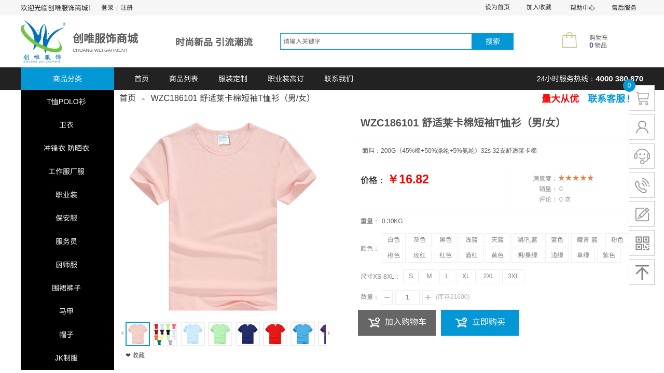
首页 (141, 79)
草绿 (583, 255)
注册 (126, 7)
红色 (445, 255)
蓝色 (557, 239)
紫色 (609, 255)
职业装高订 (286, 79)
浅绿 (557, 255)
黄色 (497, 255)
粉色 (617, 239)
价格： (373, 180)
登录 (107, 7)
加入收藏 (539, 7)
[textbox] (376, 41)
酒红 (471, 255)
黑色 (445, 239)
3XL (513, 276)
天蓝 (497, 239)
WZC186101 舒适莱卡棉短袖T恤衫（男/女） (233, 98)
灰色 (419, 239)
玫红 (419, 255)
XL (466, 276)
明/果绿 (527, 255)
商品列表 (183, 79)
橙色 (394, 255)
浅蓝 (471, 239)
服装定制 (232, 79)
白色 (394, 239)
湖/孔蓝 (527, 239)
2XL (488, 276)
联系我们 (338, 79)
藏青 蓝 (587, 239)
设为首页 (497, 7)
